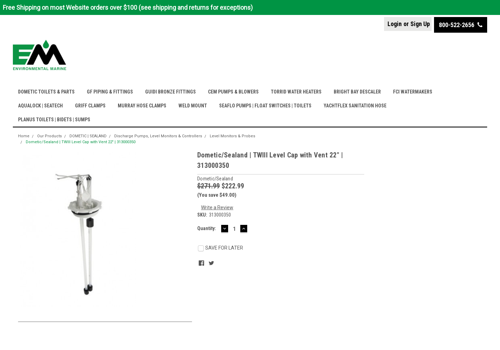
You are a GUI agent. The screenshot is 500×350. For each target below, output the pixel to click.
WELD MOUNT (192, 105)
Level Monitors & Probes (232, 136)
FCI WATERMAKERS (412, 92)
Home (24, 136)
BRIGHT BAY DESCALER (357, 92)
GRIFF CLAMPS (90, 105)
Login (395, 23)
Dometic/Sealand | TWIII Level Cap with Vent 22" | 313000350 (80, 142)
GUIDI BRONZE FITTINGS (170, 92)
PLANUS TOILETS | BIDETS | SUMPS (54, 119)
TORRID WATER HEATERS (296, 92)
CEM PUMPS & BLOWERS (233, 92)
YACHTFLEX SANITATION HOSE (355, 105)
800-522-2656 (460, 25)
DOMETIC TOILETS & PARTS (46, 92)
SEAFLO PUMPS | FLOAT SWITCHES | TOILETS (265, 105)
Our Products (49, 136)
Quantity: (206, 228)
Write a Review (217, 207)
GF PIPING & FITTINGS (110, 92)
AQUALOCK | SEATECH (40, 105)
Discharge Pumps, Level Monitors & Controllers (158, 136)
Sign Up (420, 23)
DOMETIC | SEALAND (88, 136)
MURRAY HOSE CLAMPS (142, 105)
